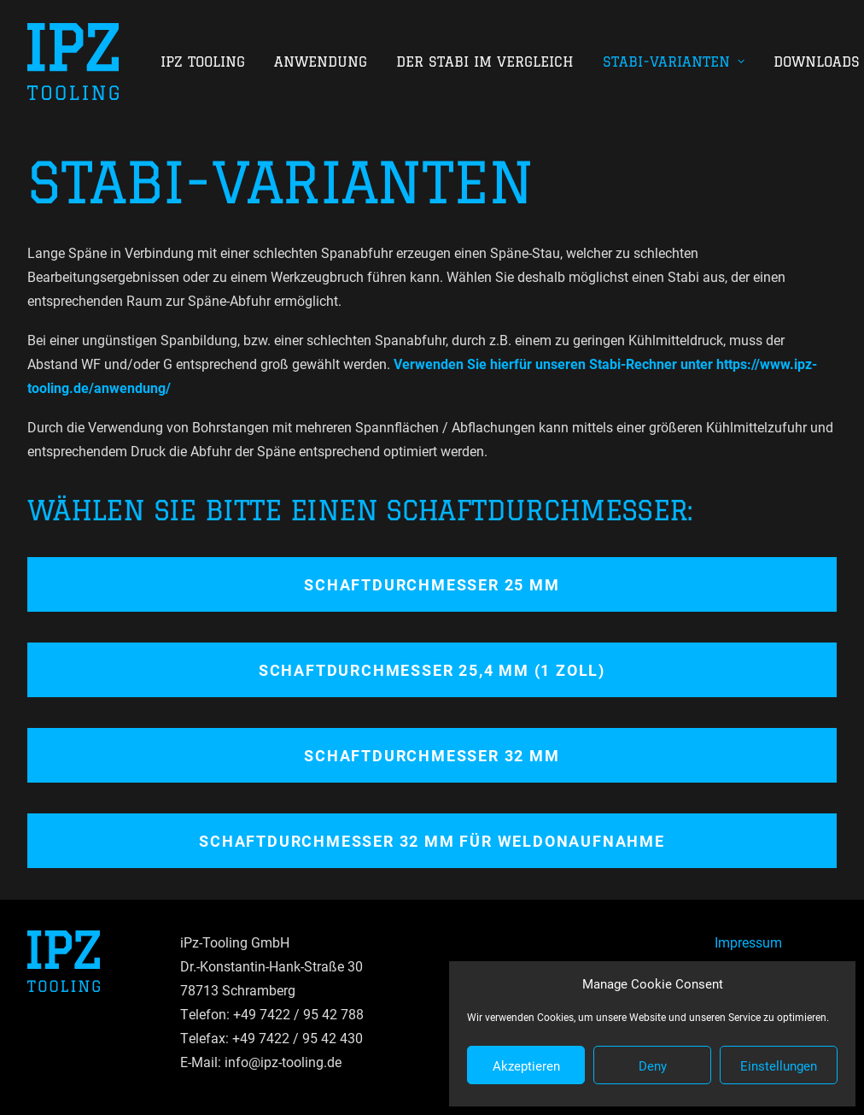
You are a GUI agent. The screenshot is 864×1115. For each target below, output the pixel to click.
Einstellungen (778, 1065)
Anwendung (320, 61)
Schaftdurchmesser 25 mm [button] (431, 584)
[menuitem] (209, 61)
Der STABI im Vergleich (485, 61)
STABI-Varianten (673, 61)
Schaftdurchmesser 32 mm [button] (431, 755)
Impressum (748, 942)
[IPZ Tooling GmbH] (73, 61)
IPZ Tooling (203, 61)
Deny (653, 1065)
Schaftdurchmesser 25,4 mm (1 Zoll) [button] (432, 670)
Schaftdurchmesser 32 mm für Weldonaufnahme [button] (432, 840)
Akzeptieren (526, 1065)
